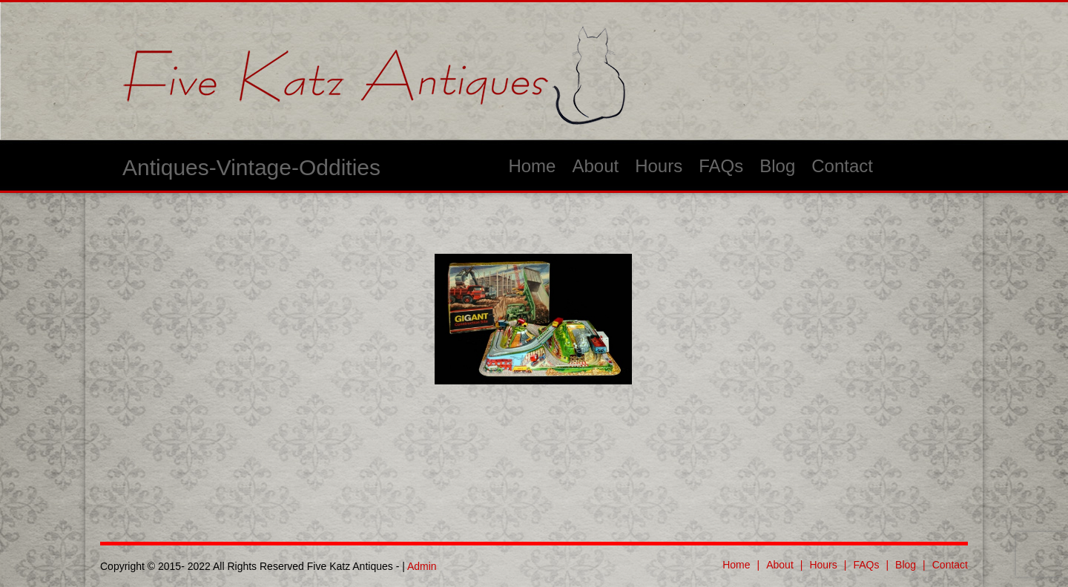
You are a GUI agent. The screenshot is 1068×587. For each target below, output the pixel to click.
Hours (658, 166)
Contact (842, 166)
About (595, 166)
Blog (777, 166)
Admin (422, 566)
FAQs (721, 166)
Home (532, 166)
